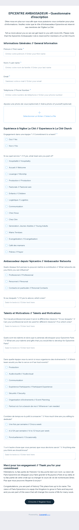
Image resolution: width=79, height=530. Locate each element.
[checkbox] (40, 139)
